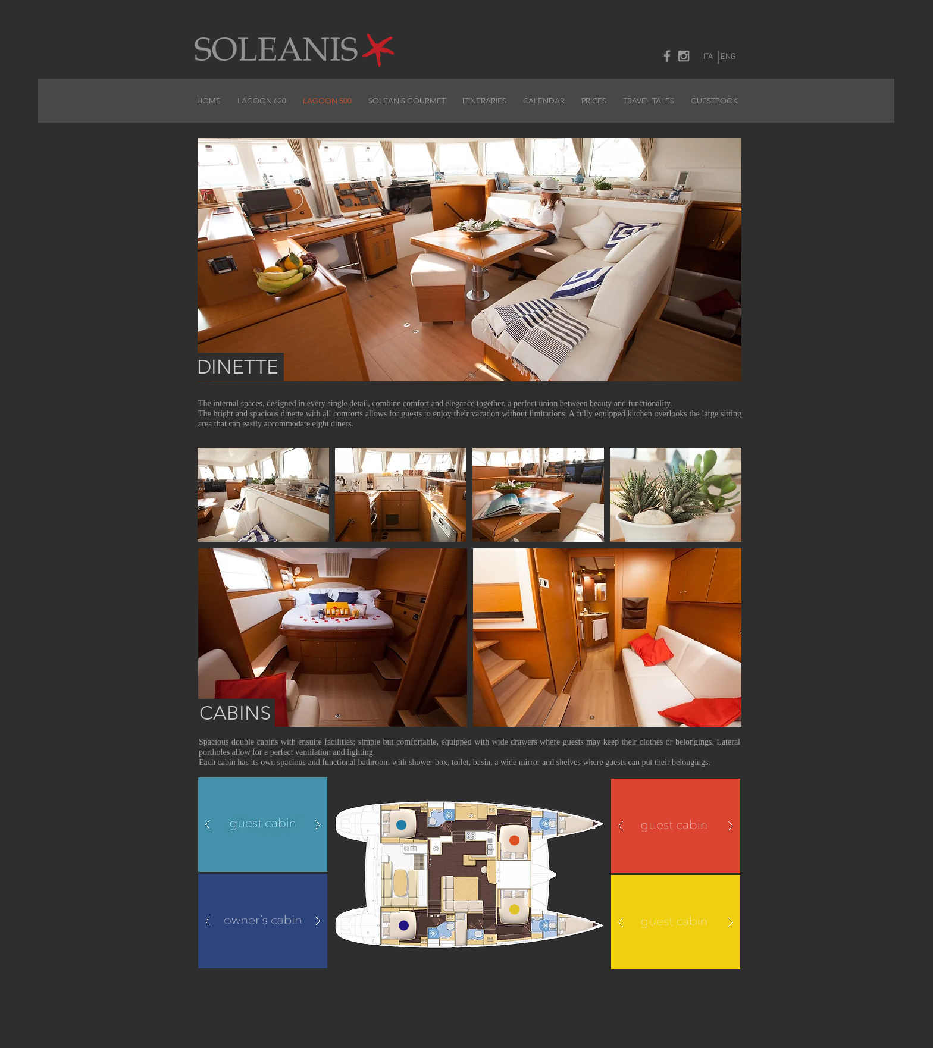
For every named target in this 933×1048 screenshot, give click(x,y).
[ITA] (708, 57)
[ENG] (728, 57)
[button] (332, 637)
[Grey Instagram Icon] (683, 56)
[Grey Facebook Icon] (667, 56)
